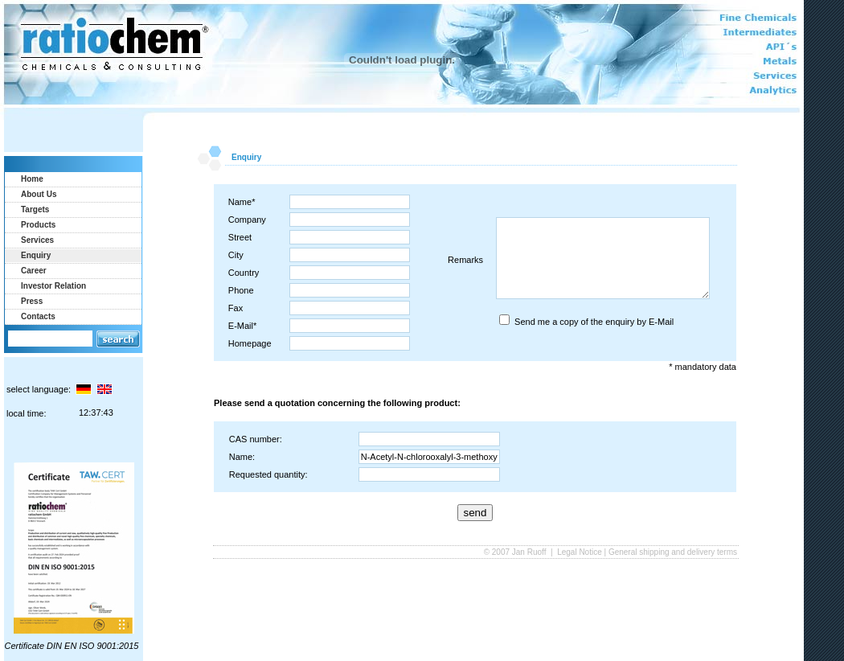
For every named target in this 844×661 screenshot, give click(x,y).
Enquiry (36, 255)
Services (37, 240)
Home (32, 178)
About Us (38, 194)
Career (34, 270)
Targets (35, 209)
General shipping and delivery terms (672, 552)
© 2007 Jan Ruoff (516, 552)
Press (32, 301)
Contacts (38, 316)
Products (38, 224)
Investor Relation (53, 285)
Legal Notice (579, 552)
